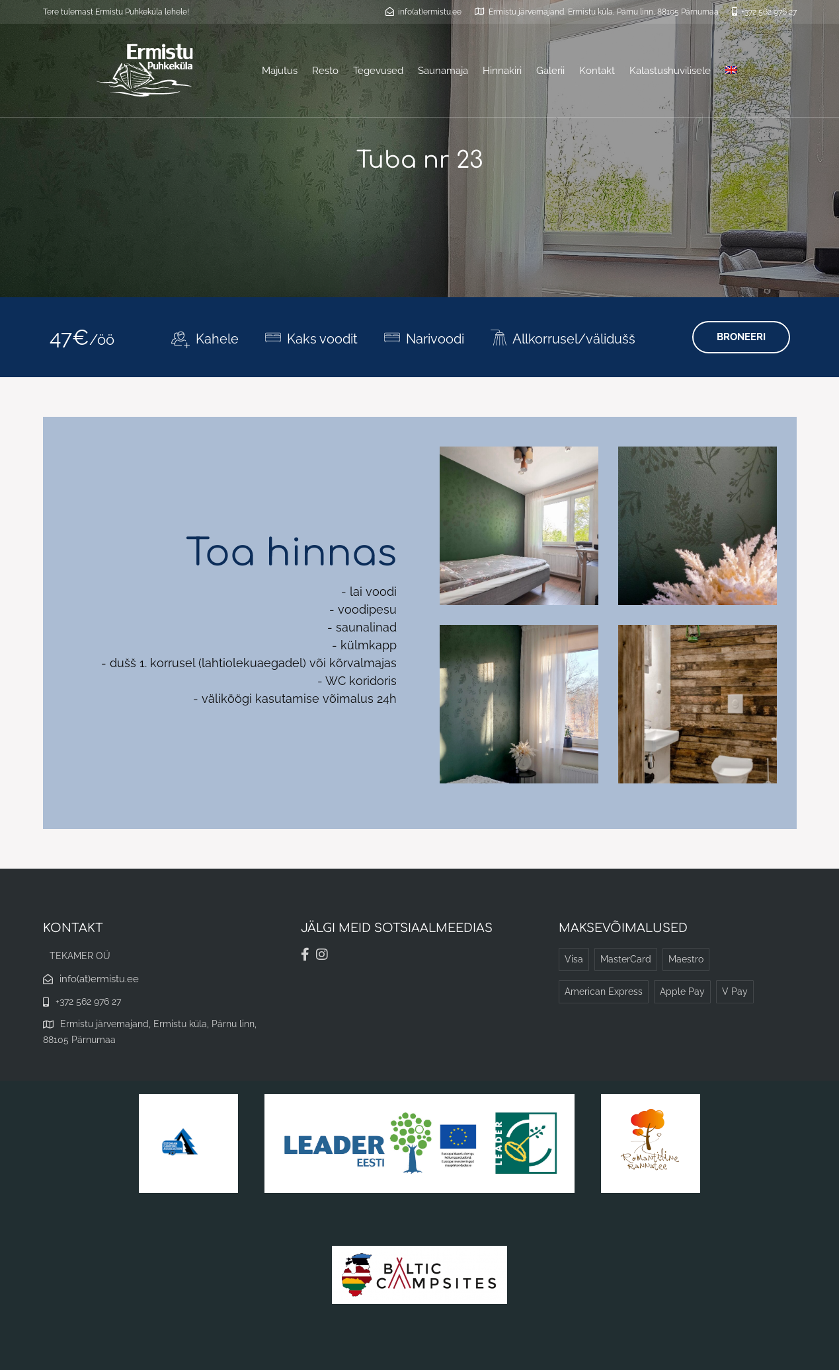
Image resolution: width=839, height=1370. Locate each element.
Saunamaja (443, 71)
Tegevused (378, 71)
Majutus (280, 71)
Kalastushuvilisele (670, 71)
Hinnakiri (502, 71)
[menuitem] (731, 70)
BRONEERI (741, 337)
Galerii (550, 71)
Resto (325, 71)
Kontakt (597, 71)
